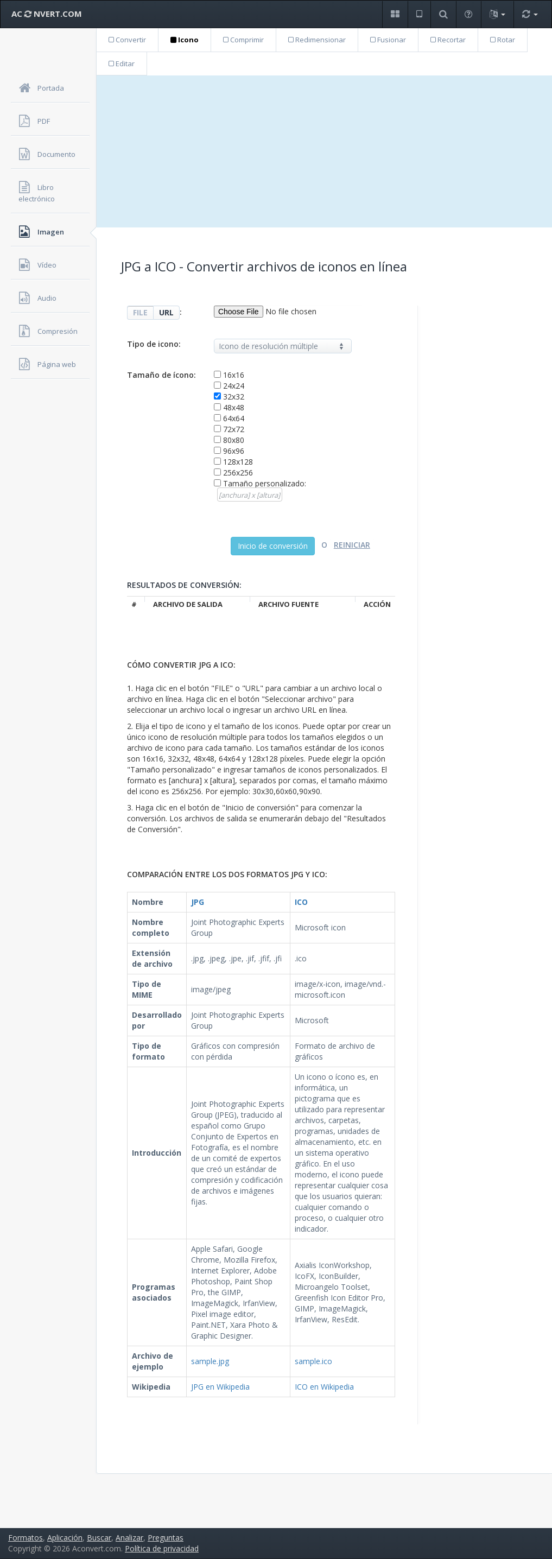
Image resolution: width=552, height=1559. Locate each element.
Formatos (25, 1537)
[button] (395, 14)
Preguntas (165, 1537)
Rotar (502, 40)
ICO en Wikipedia (324, 1386)
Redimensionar (317, 40)
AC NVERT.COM (46, 13)
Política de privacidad (162, 1548)
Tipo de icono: (154, 344)
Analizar (129, 1537)
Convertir (127, 40)
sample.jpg (210, 1361)
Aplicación (65, 1537)
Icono (184, 40)
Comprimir (243, 40)
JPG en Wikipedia (220, 1386)
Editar (122, 63)
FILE (140, 312)
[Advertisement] (324, 151)
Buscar (99, 1537)
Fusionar (388, 40)
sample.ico (313, 1361)
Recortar (448, 40)
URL (166, 312)
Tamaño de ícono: (161, 375)
